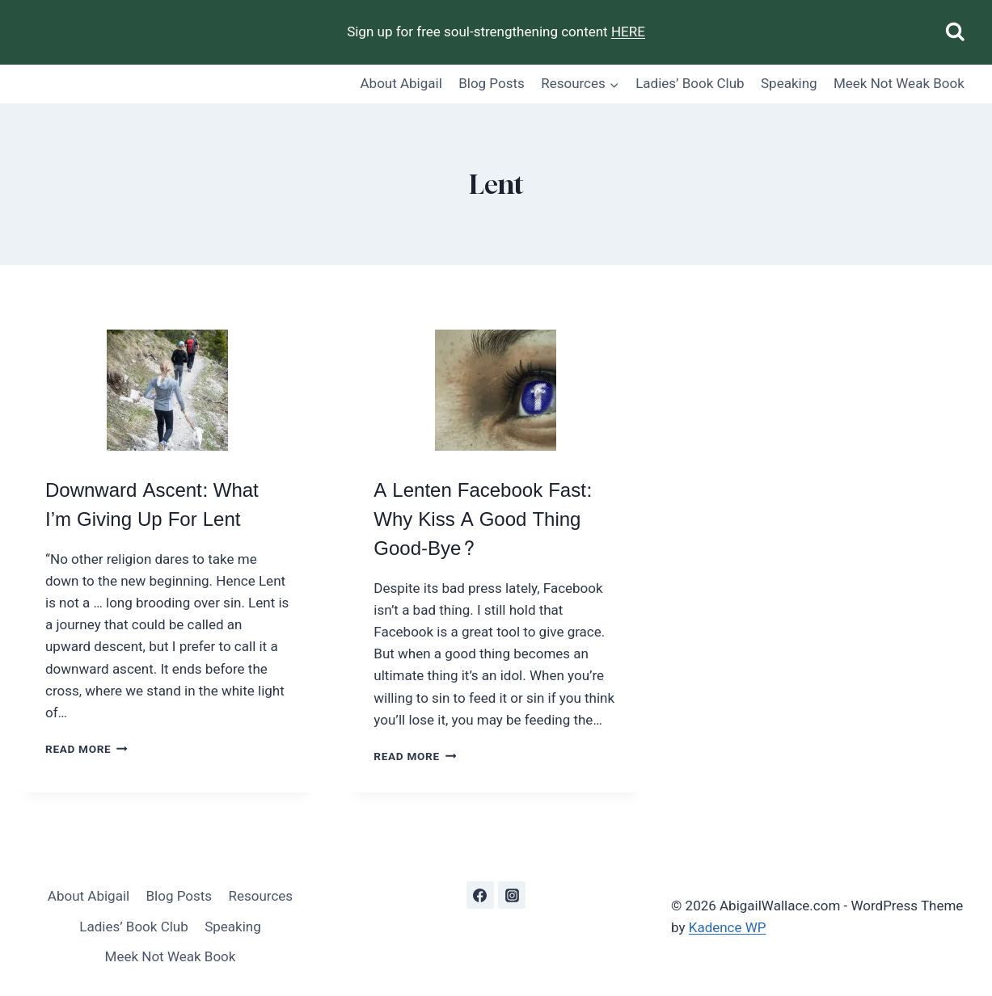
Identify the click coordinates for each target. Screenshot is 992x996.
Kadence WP (727, 927)
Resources (261, 896)
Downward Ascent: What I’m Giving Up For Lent (152, 505)
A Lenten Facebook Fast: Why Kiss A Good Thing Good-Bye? (483, 519)
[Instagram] (512, 895)
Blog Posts (491, 83)
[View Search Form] (955, 32)
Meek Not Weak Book (899, 83)
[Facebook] (480, 895)
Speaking (789, 83)
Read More (86, 748)
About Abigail (401, 83)
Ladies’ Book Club (689, 83)
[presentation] (167, 390)
